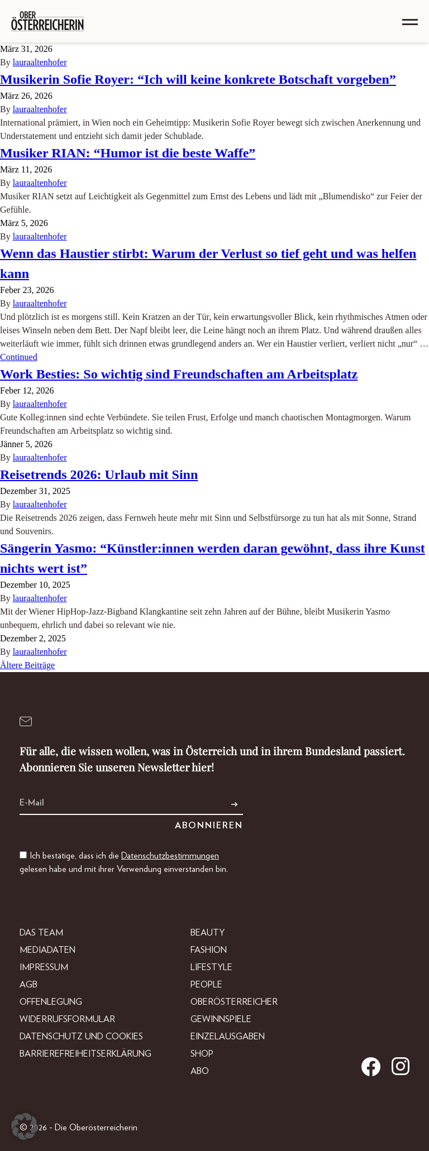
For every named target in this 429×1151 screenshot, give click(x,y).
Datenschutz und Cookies (81, 1036)
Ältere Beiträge (27, 665)
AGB (28, 984)
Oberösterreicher (234, 1001)
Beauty (207, 932)
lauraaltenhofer (40, 62)
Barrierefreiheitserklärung (85, 1053)
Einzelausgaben (227, 1036)
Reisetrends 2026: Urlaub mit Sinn (99, 474)
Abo (199, 1071)
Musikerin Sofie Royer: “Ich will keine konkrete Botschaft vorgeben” (198, 79)
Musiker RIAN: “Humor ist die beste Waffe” (127, 153)
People (206, 984)
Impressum (44, 967)
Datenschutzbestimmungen (170, 855)
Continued (18, 357)
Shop (201, 1053)
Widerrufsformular (67, 1019)
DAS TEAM (41, 932)
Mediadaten (47, 950)
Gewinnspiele (220, 1019)
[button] (24, 1126)
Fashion (208, 950)
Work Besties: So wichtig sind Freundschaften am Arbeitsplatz (179, 374)
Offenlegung (51, 1001)
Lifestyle (211, 967)
